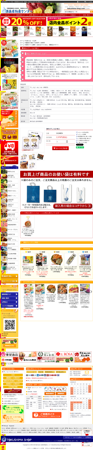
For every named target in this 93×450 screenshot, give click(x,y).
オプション (4, 271)
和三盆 (57, 430)
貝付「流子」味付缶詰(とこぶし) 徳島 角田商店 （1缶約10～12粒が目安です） (62, 297)
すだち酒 (45, 430)
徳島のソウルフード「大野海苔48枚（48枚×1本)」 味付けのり (42, 268)
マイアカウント (48, 440)
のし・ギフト (47, 15)
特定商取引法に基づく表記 (84, 136)
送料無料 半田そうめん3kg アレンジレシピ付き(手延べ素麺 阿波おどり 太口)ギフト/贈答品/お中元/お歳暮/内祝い (40, 299)
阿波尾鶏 (23, 430)
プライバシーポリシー (85, 440)
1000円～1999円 (40, 43)
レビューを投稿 (81, 134)
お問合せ (5, 302)
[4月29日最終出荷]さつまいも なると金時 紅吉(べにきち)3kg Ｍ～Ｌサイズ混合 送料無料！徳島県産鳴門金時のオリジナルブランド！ (85, 300)
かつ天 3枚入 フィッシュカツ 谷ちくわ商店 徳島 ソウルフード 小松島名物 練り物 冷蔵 (28, 231)
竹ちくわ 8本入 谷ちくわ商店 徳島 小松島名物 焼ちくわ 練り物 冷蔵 (56, 268)
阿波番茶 (56, 428)
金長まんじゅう (12, 432)
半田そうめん (33, 428)
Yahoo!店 (5, 334)
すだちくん (63, 432)
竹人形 (57, 432)
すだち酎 (39, 430)
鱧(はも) (71, 428)
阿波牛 (28, 430)
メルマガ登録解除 (58, 440)
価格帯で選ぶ (7, 276)
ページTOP (86, 445)
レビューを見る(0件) (82, 132)
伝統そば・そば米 (30, 40)
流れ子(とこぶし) (78, 428)
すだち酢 (62, 428)
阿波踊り (68, 432)
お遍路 (77, 432)
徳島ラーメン (26, 428)
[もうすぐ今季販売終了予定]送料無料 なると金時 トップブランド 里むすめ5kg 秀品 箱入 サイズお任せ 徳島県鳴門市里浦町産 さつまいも (73, 300)
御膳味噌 (51, 428)
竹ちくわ (6, 430)
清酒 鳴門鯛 (33, 430)
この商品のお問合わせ (82, 140)
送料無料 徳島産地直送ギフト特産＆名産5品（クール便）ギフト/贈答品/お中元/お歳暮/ (85, 269)
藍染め (48, 432)
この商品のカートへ (86, 433)
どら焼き (80, 430)
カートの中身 (7, 286)
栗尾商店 (19, 432)
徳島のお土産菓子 (33, 432)
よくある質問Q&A (60, 15)
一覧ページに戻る (81, 142)
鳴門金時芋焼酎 (51, 430)
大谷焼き (53, 432)
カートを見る (88, 1)
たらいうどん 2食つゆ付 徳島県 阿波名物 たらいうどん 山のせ (70, 268)
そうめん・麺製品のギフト (50, 45)
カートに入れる (60, 148)
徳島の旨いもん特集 (7, 363)
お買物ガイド (86, 442)
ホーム (7, 15)
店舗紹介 (73, 15)
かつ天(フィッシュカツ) (14, 430)
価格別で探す (29, 43)
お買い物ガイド (33, 15)
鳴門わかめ (14, 428)
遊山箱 (73, 432)
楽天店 (5, 335)
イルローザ (25, 432)
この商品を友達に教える (83, 138)
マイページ (80, 1)
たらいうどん (40, 428)
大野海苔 (85, 428)
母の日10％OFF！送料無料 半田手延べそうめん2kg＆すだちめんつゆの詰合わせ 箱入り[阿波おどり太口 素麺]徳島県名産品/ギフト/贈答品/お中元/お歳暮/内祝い (29, 301)
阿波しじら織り (42, 432)
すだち (3, 428)
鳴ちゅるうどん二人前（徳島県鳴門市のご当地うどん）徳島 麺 (28, 268)
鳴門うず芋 (63, 430)
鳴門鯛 (66, 428)
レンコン (20, 428)
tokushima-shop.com (76, 8)
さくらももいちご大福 (72, 430)
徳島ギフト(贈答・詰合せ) (33, 45)
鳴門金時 (8, 428)
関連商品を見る (9, 345)
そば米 (46, 428)
